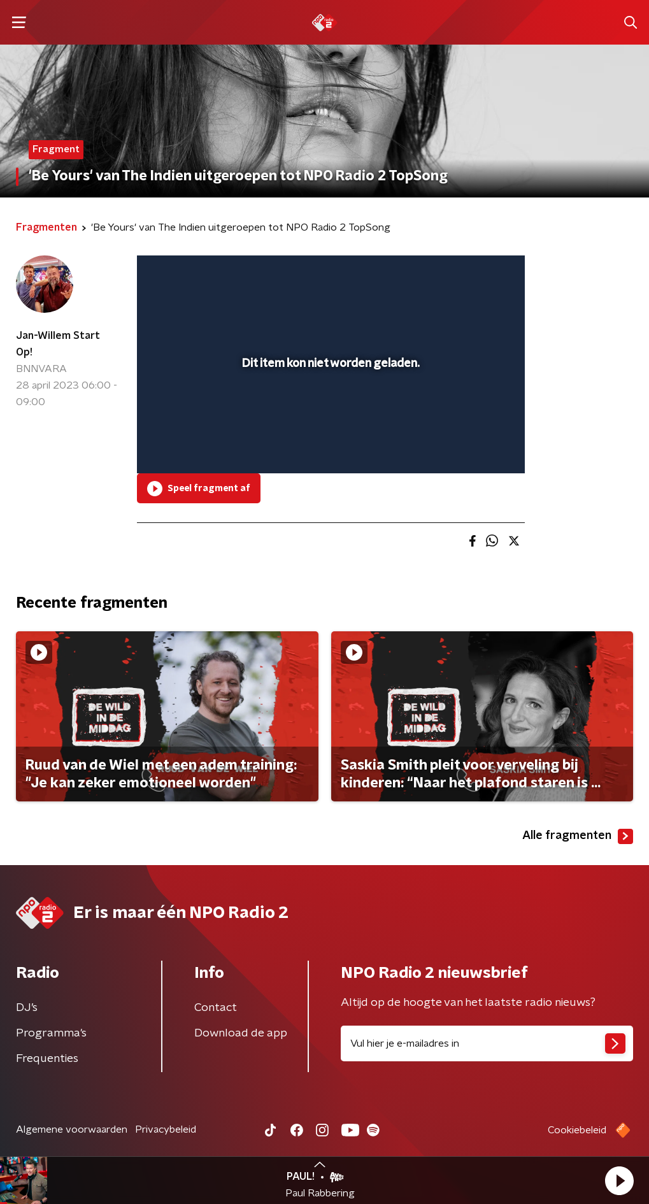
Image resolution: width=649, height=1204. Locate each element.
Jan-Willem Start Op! (58, 344)
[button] (619, 1180)
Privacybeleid (165, 1129)
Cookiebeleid (577, 1130)
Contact (215, 1008)
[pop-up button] (470, 445)
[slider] (329, 413)
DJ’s (27, 1008)
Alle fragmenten (577, 836)
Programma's (51, 1033)
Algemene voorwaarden (71, 1129)
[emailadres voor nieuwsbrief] (487, 1043)
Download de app (240, 1033)
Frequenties (47, 1058)
